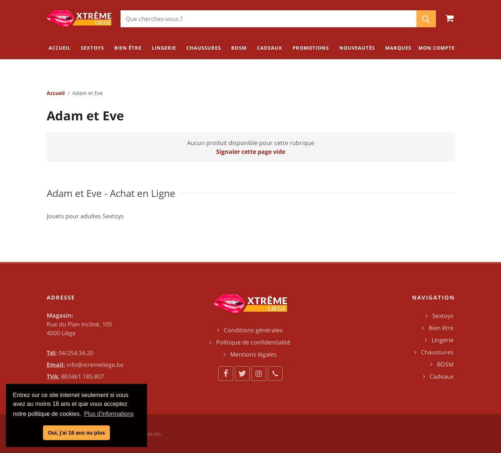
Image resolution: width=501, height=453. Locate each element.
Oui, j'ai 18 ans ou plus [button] (76, 433)
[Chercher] (268, 18)
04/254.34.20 (75, 353)
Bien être (441, 328)
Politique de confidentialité (253, 342)
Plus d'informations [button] (109, 414)
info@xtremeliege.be (95, 365)
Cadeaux (442, 376)
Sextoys (443, 316)
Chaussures (437, 352)
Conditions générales (253, 330)
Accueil (56, 92)
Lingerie (443, 340)
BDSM (445, 364)
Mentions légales (253, 354)
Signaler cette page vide (250, 152)
